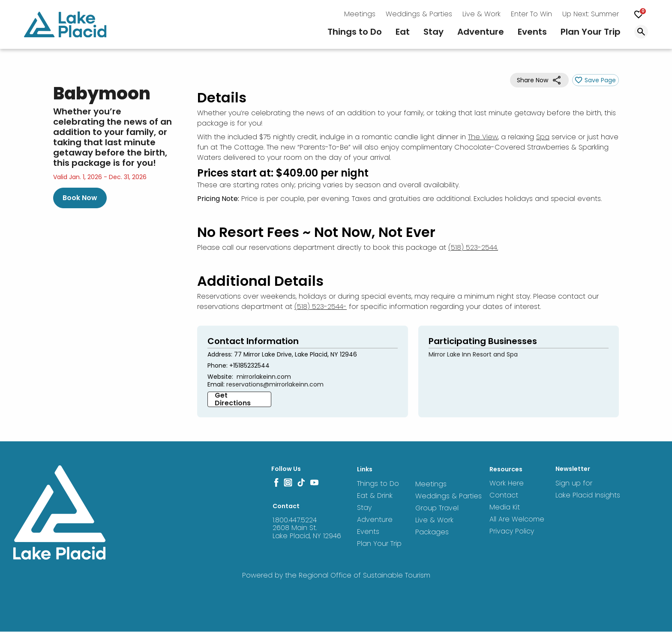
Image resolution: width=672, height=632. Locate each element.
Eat (403, 32)
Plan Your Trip (591, 32)
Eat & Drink (372, 495)
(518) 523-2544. (473, 247)
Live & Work (481, 14)
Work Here (506, 483)
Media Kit (504, 507)
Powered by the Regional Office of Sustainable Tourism (336, 575)
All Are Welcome (516, 519)
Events (532, 32)
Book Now (80, 198)
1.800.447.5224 (295, 520)
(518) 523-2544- (320, 307)
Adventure (480, 32)
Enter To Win (531, 14)
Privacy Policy (511, 531)
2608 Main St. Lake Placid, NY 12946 (307, 531)
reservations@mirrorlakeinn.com (275, 384)
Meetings (359, 14)
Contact (503, 495)
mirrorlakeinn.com (264, 376)
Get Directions (233, 399)
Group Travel (434, 507)
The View (483, 137)
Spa (542, 137)
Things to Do (354, 32)
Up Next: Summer (590, 14)
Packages (429, 531)
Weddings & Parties (419, 14)
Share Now (532, 80)
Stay (433, 32)
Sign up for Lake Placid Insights (587, 489)
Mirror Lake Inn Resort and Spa (473, 354)
